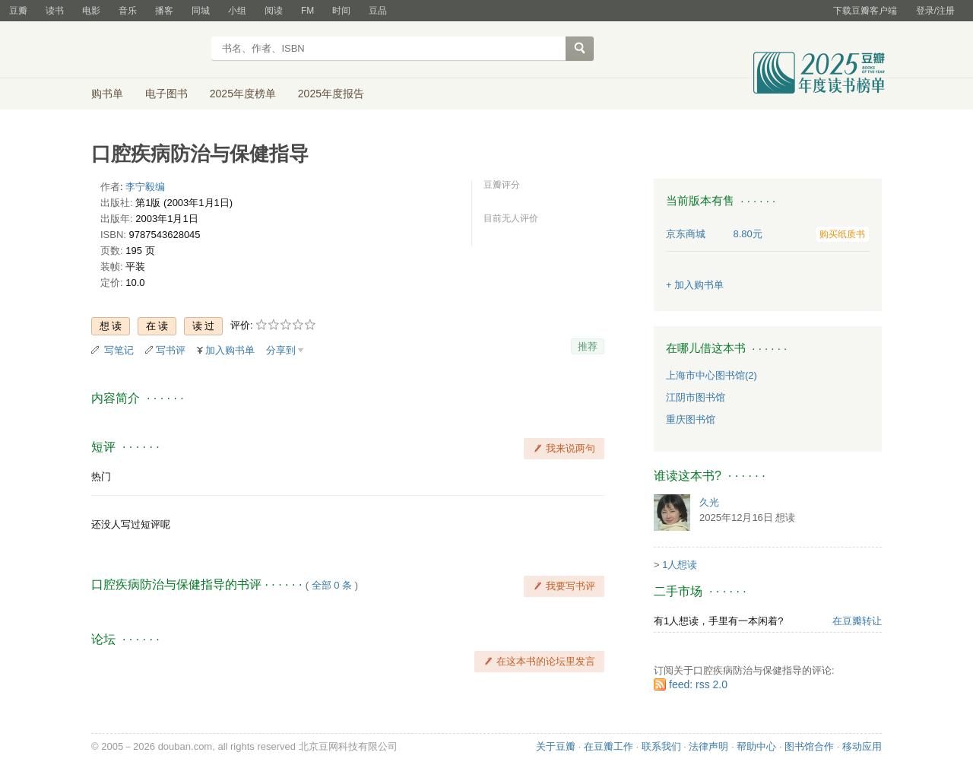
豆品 (378, 10)
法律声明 (708, 746)
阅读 (274, 10)
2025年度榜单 (243, 93)
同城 (201, 10)
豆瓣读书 (146, 50)
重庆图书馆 (690, 419)
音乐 (128, 10)
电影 (91, 10)
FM (307, 10)
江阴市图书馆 (695, 397)
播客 (164, 10)
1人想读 (679, 564)
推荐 (587, 346)
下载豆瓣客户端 (865, 10)
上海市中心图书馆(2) (711, 375)
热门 (101, 476)
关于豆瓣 (555, 746)
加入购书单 (230, 350)
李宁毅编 (145, 186)
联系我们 (661, 746)
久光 (709, 502)
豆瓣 (18, 10)
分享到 (281, 350)
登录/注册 (935, 10)
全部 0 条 (332, 585)
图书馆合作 (809, 746)
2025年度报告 (331, 93)
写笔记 (119, 350)
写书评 (170, 350)
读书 (55, 10)
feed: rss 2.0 (698, 684)
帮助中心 (756, 746)
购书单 (107, 93)
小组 (237, 10)
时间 (341, 10)
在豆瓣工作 (608, 746)
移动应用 (862, 746)
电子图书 (166, 93)
